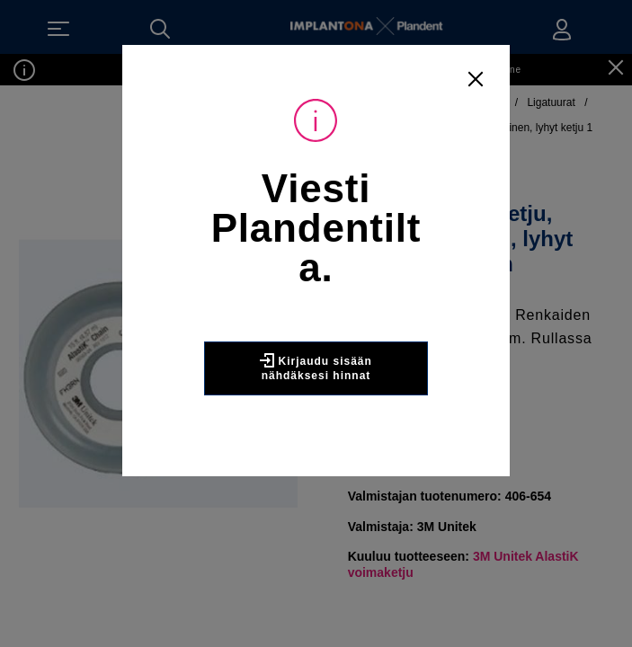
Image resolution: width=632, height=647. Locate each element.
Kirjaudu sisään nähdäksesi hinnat (316, 367)
